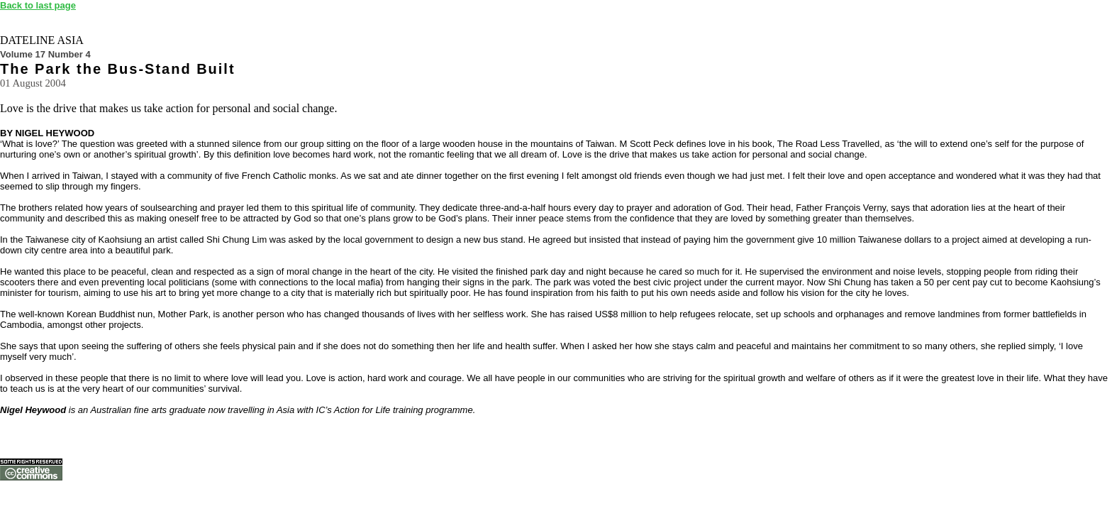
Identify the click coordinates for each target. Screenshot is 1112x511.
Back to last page (38, 5)
